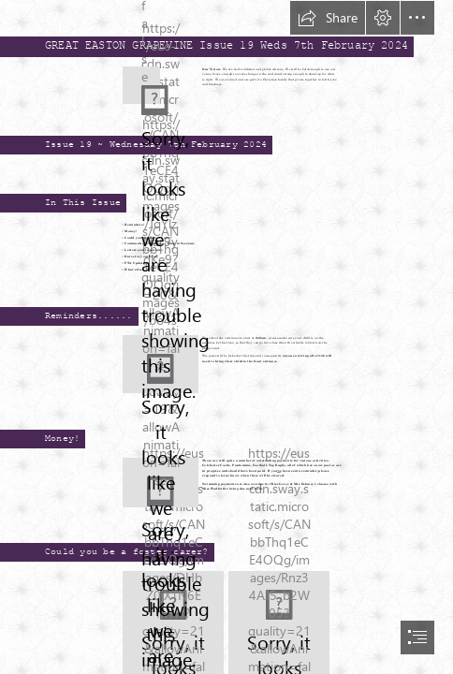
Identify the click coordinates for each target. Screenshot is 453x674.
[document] (226, 337)
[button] (327, 18)
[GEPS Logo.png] (139, 83)
